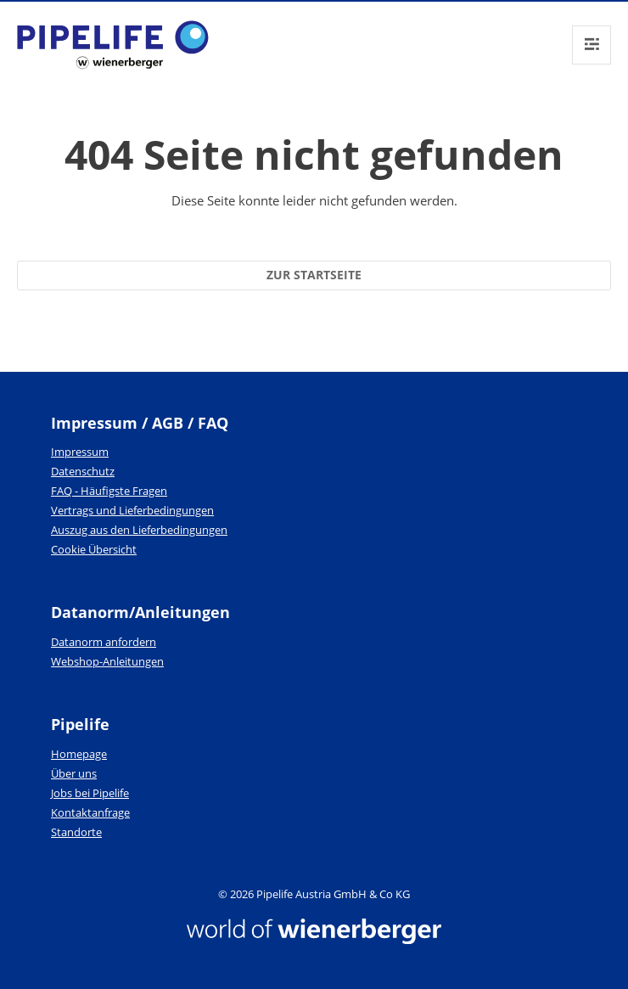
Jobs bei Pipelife (90, 793)
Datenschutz (83, 471)
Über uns (74, 773)
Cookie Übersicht (94, 549)
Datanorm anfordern (103, 641)
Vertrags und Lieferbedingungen (132, 510)
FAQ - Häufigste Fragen (109, 490)
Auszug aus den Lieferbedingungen (139, 529)
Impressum (80, 451)
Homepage (79, 753)
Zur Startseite (314, 275)
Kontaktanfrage (90, 812)
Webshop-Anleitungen (107, 661)
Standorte (76, 832)
